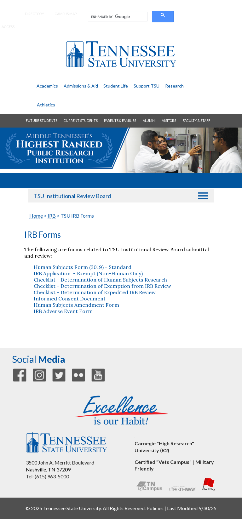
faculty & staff (196, 121)
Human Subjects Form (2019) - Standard (82, 267)
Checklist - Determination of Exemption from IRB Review (102, 286)
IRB (52, 216)
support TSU (146, 85)
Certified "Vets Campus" (163, 462)
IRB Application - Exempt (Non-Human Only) (88, 273)
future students (41, 121)
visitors (169, 121)
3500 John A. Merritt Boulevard (60, 462)
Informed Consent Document (70, 298)
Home (36, 216)
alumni (149, 121)
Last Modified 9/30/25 (191, 508)
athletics (46, 104)
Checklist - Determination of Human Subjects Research (100, 280)
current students (81, 121)
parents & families (120, 121)
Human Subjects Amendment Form (77, 305)
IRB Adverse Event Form (63, 311)
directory (34, 14)
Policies (155, 508)
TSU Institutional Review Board (72, 195)
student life (115, 85)
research (174, 85)
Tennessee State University (121, 53)
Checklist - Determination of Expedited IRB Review (95, 292)
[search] (117, 17)
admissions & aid (81, 85)
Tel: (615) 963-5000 (47, 476)
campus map (66, 14)
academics (47, 85)
